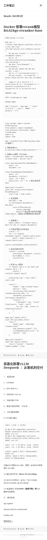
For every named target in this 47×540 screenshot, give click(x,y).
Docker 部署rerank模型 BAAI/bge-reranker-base (23, 29)
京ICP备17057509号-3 (27, 535)
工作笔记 (9, 5)
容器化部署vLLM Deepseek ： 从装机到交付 (23, 366)
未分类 (22, 355)
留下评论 (31, 355)
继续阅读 (8, 521)
